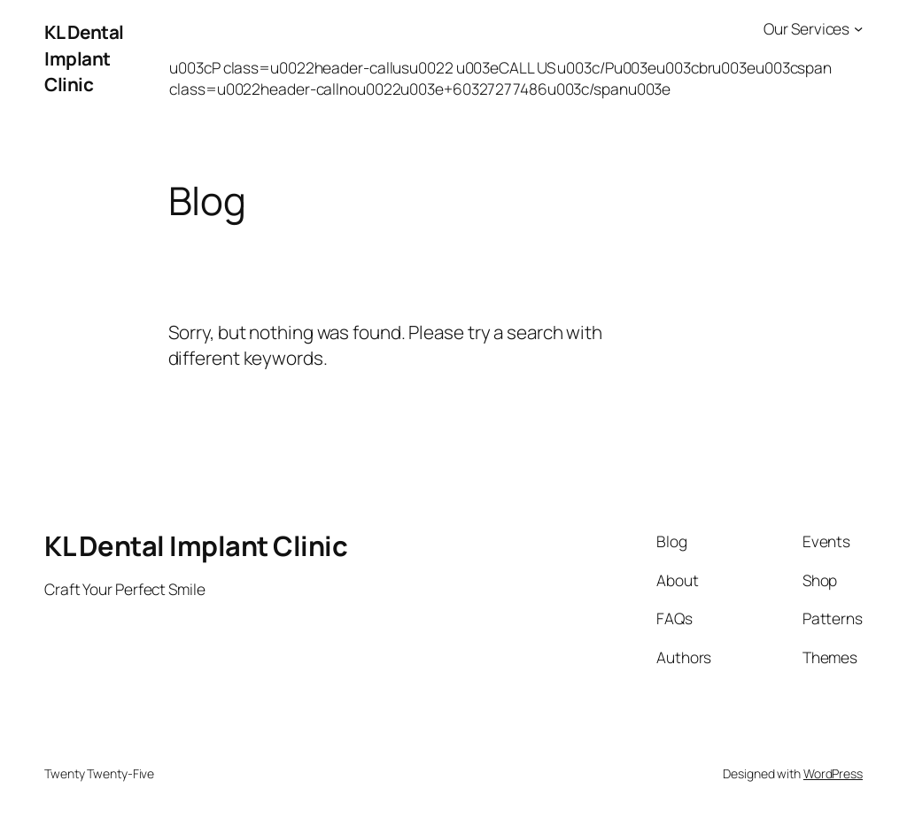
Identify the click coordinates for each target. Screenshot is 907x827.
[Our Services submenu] (858, 28)
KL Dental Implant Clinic (84, 57)
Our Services (806, 28)
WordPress (833, 773)
